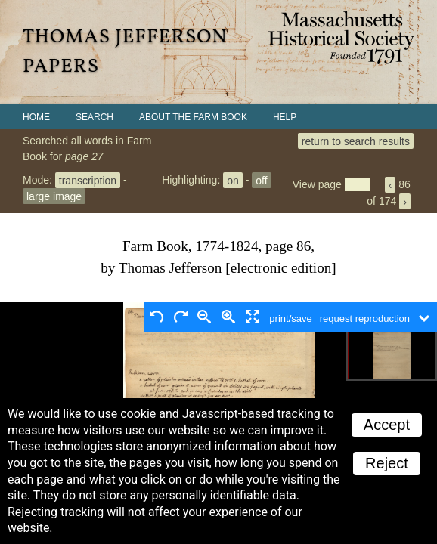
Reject (386, 463)
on (233, 180)
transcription (87, 180)
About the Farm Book (193, 117)
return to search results (356, 140)
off (261, 180)
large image (54, 196)
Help (284, 117)
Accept (387, 424)
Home (36, 117)
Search (94, 117)
